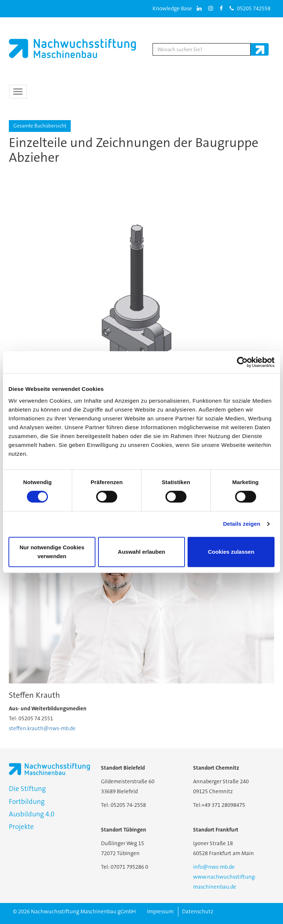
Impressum (160, 911)
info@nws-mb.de (214, 867)
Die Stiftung (27, 788)
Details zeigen (241, 524)
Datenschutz (197, 911)
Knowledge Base (172, 8)
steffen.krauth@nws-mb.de (42, 728)
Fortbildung (27, 801)
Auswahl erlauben (141, 552)
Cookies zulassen (231, 552)
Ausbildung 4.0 (31, 814)
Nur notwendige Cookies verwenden (52, 551)
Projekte (21, 826)
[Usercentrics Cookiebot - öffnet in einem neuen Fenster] (242, 362)
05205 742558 (250, 8)
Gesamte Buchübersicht (39, 125)
